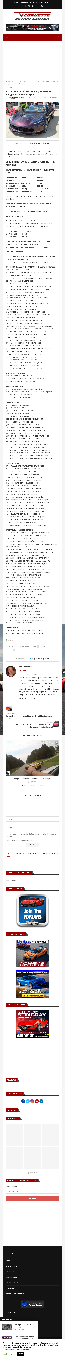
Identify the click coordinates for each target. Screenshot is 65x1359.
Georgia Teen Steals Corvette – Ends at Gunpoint (32, 779)
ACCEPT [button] (20, 1354)
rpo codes (19, 650)
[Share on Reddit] (45, 143)
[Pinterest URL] (14, 1134)
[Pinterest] (32, 6)
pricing (9, 650)
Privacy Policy (11, 1288)
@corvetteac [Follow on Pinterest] (32, 1173)
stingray (37, 650)
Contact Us (10, 1272)
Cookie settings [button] (9, 1354)
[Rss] (42, 6)
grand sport (24, 646)
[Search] (55, 37)
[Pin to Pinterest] (39, 143)
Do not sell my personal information (16, 1349)
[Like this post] (32, 143)
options (42, 646)
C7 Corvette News (21, 82)
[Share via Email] (48, 143)
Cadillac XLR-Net (12, 1318)
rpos (28, 650)
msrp (34, 646)
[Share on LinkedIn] (41, 143)
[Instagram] (29, 6)
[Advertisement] (32, 59)
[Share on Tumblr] (43, 143)
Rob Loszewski (25, 667)
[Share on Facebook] (34, 143)
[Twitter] (26, 6)
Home (8, 82)
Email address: (11, 1187)
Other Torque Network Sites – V (25, 2)
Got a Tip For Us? (45, 2)
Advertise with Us (12, 1266)
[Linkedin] (35, 6)
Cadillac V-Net (11, 1312)
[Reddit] (39, 6)
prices (51, 646)
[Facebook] (22, 6)
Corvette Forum (11, 1277)
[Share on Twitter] (36, 143)
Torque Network (12, 1323)
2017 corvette (11, 646)
